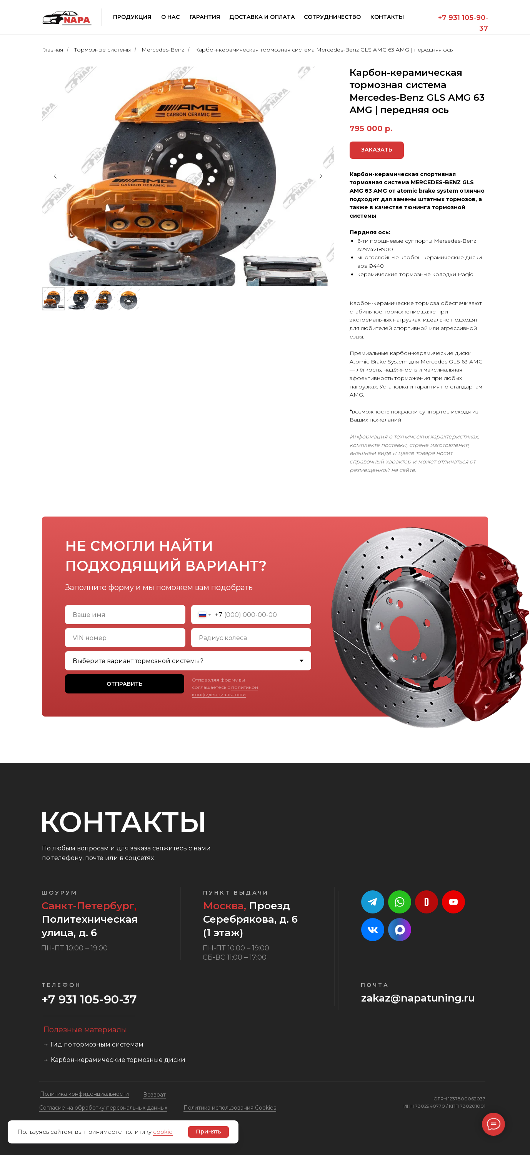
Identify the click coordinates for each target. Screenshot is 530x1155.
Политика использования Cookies (229, 1107)
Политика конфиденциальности (84, 1093)
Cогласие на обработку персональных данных (103, 1107)
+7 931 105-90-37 (89, 999)
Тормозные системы (102, 49)
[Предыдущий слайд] (55, 176)
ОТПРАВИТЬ (125, 683)
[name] (125, 614)
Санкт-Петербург (88, 906)
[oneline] (125, 637)
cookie (163, 1131)
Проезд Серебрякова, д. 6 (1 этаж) (250, 919)
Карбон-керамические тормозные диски (118, 1059)
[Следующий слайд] (321, 176)
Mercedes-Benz (163, 49)
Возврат (154, 1094)
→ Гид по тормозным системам (93, 1044)
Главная (52, 49)
